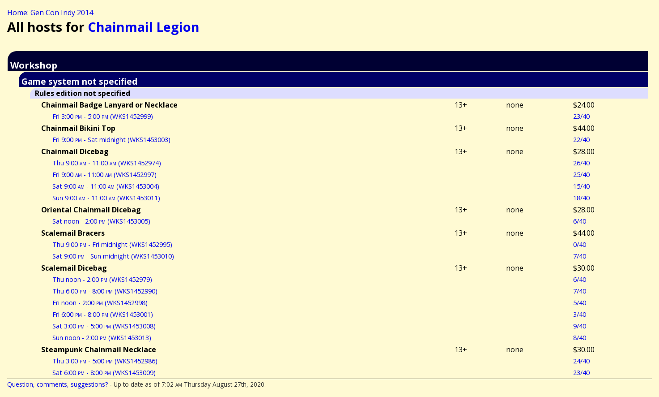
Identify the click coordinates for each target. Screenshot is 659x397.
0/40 (579, 244)
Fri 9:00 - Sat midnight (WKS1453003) (111, 139)
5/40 (579, 302)
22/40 (581, 139)
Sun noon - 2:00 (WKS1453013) (101, 337)
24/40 (581, 361)
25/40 (581, 174)
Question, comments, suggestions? (57, 384)
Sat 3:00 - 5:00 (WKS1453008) (104, 326)
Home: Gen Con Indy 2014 (50, 12)
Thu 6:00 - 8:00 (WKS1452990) (104, 291)
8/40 (579, 337)
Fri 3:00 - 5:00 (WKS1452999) (102, 116)
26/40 (581, 163)
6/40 (579, 221)
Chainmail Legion (144, 26)
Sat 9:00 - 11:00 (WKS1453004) (105, 186)
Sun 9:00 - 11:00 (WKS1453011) (106, 198)
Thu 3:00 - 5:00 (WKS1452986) (104, 361)
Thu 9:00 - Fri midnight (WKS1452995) (112, 244)
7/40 (579, 256)
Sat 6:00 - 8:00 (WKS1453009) (104, 372)
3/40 (579, 314)
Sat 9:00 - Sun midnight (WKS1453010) (113, 256)
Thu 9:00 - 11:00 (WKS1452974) (106, 163)
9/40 (579, 326)
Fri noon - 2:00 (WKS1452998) (100, 302)
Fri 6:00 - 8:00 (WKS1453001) (102, 314)
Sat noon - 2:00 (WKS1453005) (101, 221)
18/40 (581, 198)
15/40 (581, 186)
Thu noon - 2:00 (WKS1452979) (102, 279)
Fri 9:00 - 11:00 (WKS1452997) (104, 174)
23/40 (581, 116)
